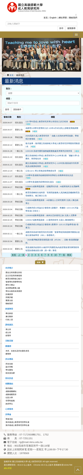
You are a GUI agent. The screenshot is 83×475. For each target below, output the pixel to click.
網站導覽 (63, 18)
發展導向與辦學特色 (14, 282)
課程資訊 (9, 325)
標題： (9, 99)
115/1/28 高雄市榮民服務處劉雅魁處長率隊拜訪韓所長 (52, 151)
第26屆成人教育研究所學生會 (17, 422)
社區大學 (9, 398)
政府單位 (9, 404)
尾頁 (69, 255)
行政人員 (9, 320)
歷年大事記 (10, 285)
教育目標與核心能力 (14, 279)
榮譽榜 (8, 346)
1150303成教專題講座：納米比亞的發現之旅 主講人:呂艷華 (51, 215)
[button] (8, 55)
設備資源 (9, 294)
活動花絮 (9, 341)
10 (55, 255)
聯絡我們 (73, 18)
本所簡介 (9, 268)
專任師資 (9, 313)
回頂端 (78, 470)
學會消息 (9, 419)
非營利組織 (10, 401)
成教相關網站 (11, 391)
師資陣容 (9, 309)
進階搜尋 (71, 28)
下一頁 (62, 255)
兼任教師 (9, 316)
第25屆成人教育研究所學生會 (17, 425)
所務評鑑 (9, 297)
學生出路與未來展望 (14, 291)
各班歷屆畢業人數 (13, 288)
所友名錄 (9, 364)
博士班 (8, 329)
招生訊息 (9, 378)
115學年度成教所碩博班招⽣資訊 (43, 182)
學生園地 (9, 370)
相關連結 (9, 384)
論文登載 (9, 367)
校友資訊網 (10, 373)
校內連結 (9, 388)
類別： (9, 89)
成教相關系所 (11, 394)
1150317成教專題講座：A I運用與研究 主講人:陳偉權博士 (50, 220)
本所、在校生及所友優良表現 (17, 351)
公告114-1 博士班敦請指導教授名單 (44, 171)
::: (76, 15)
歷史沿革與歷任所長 (14, 272)
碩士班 (8, 332)
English (53, 18)
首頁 (46, 18)
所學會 (8, 414)
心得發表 (9, 409)
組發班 (8, 335)
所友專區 (9, 359)
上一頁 (21, 255)
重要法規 (9, 300)
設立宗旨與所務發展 (14, 276)
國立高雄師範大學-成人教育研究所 (27, 461)
